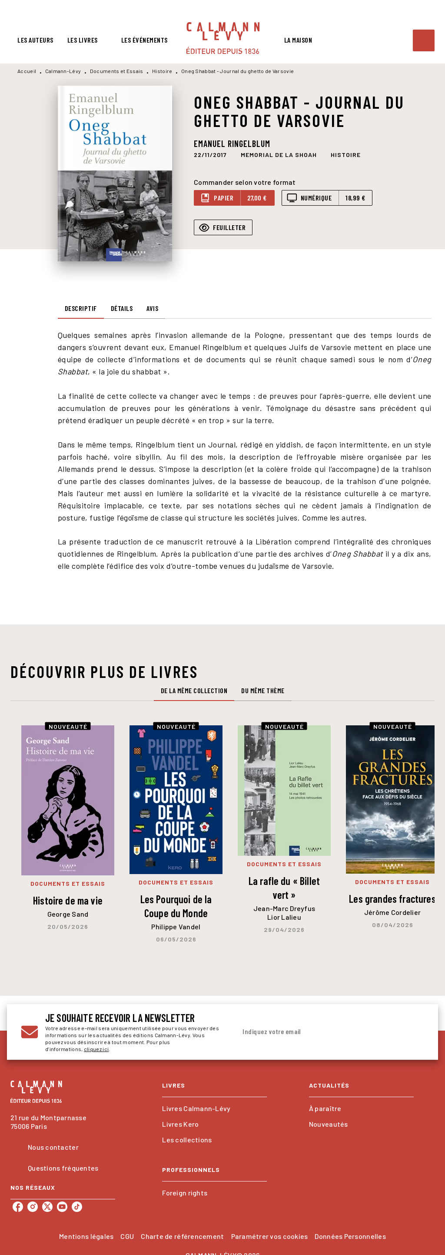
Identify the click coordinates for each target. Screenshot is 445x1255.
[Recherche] (424, 40)
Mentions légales (86, 1236)
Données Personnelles (350, 1236)
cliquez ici (96, 1049)
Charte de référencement (182, 1236)
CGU (127, 1236)
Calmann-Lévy (63, 71)
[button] (278, 155)
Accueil (26, 71)
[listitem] (17, 1206)
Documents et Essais (116, 71)
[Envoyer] (413, 1031)
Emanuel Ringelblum (232, 143)
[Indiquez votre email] (319, 1032)
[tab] (35, 40)
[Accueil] (222, 38)
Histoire (162, 71)
